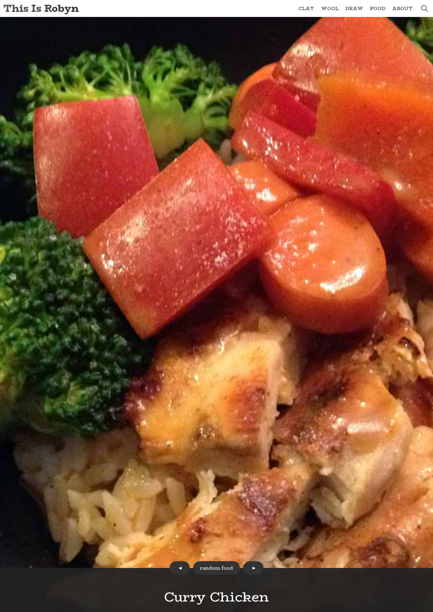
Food (377, 8)
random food (216, 568)
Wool (330, 8)
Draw (354, 8)
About (402, 8)
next (253, 568)
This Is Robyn (41, 8)
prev (179, 568)
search (424, 8)
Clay (306, 8)
